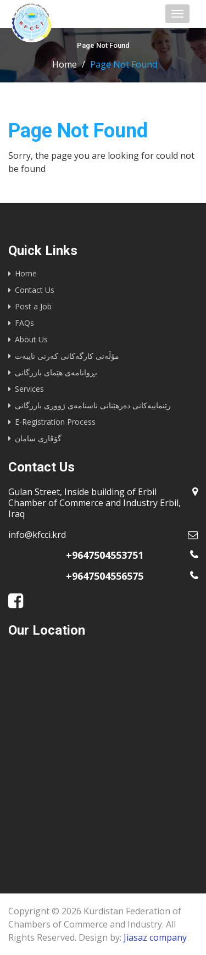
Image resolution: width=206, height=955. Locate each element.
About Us (31, 339)
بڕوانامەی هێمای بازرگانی (56, 372)
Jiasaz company (155, 937)
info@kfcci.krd (37, 535)
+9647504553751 (104, 555)
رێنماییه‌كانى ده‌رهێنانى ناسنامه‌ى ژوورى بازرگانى (93, 405)
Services (29, 389)
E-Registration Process (55, 422)
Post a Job (33, 306)
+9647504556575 (104, 575)
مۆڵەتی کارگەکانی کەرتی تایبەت (67, 356)
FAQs (24, 323)
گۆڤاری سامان (38, 438)
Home (64, 64)
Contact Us (34, 290)
